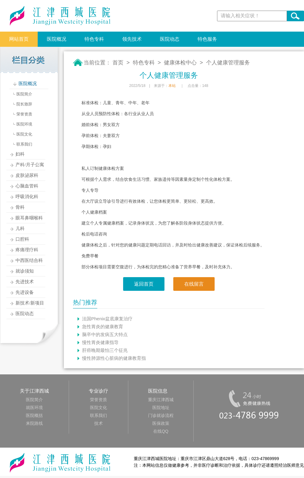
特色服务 (207, 39)
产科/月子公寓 (30, 164)
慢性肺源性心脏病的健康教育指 (114, 358)
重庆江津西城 (161, 399)
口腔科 (22, 239)
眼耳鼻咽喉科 (29, 217)
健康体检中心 (180, 63)
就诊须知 (25, 271)
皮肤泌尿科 (27, 175)
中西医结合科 (29, 260)
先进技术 (25, 281)
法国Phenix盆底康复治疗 (107, 318)
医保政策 (160, 423)
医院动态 (169, 39)
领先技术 (132, 39)
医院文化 (24, 134)
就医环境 (34, 407)
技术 (98, 423)
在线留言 (194, 284)
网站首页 (19, 39)
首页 (117, 63)
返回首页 (144, 284)
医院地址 (160, 407)
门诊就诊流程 (161, 415)
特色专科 (94, 39)
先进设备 (25, 292)
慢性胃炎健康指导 (100, 342)
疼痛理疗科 (27, 249)
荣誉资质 (24, 114)
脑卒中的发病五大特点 (105, 334)
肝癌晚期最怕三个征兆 (105, 350)
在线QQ (160, 431)
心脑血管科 (27, 186)
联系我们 (24, 144)
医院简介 (24, 94)
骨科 (20, 207)
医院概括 (34, 415)
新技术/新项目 (30, 303)
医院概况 (56, 39)
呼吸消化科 (27, 196)
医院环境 (24, 124)
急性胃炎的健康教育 (102, 326)
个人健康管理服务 (228, 63)
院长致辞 (24, 104)
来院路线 (34, 423)
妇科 (20, 154)
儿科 (20, 228)
